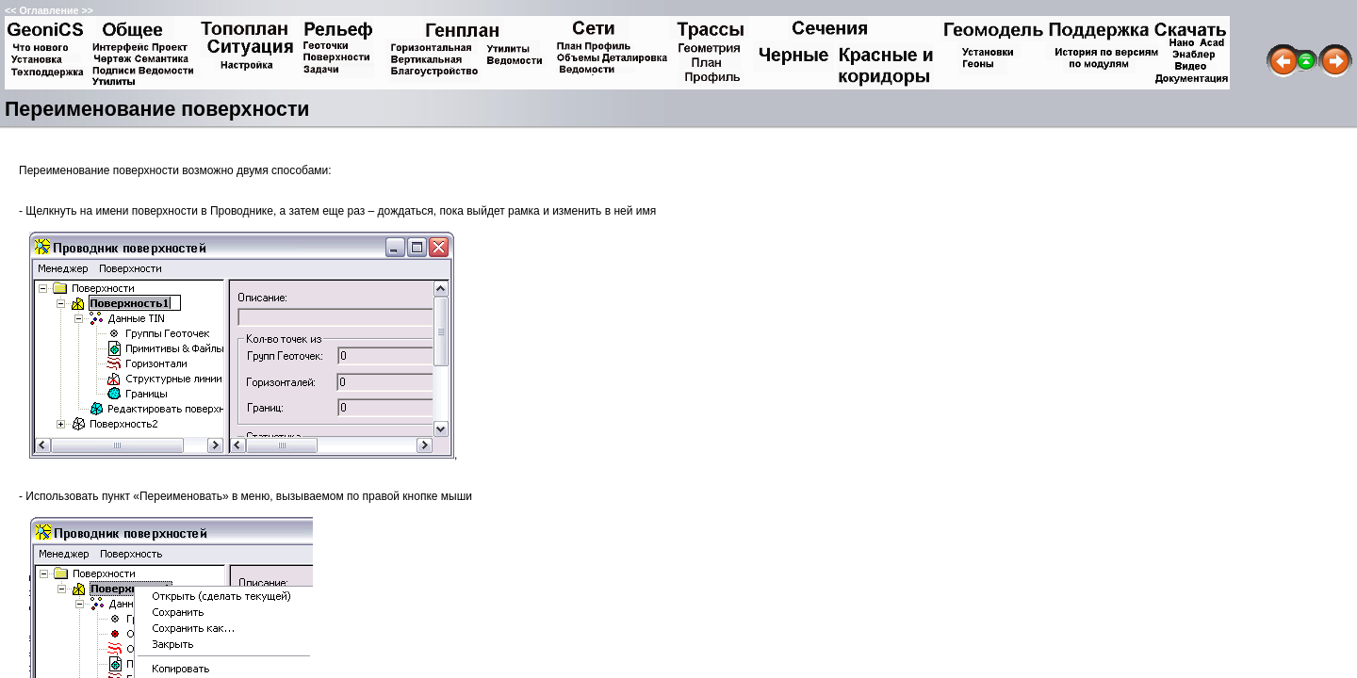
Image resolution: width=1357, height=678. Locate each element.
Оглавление (48, 10)
